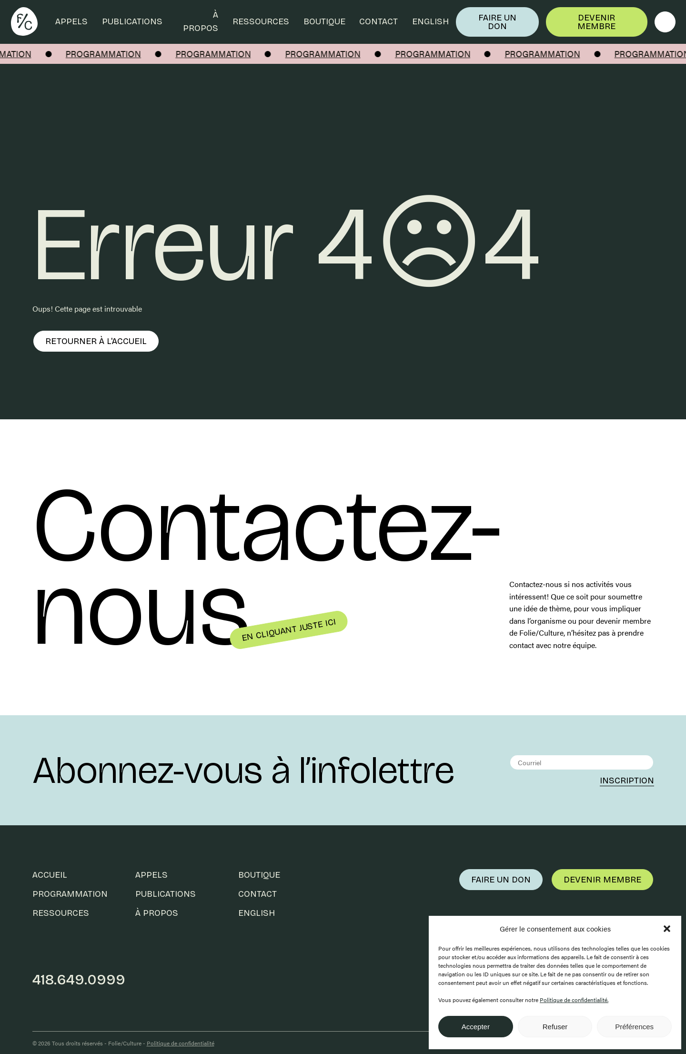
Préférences (634, 1027)
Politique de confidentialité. (574, 999)
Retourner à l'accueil (96, 341)
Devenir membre (596, 21)
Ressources (260, 21)
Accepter (476, 1027)
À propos (200, 22)
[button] (667, 928)
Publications (132, 21)
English (430, 21)
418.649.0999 (78, 979)
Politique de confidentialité (180, 1043)
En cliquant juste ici (288, 630)
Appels (71, 21)
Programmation (70, 894)
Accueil (49, 875)
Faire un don (497, 21)
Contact (378, 21)
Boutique (324, 21)
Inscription (627, 780)
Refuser (555, 1027)
